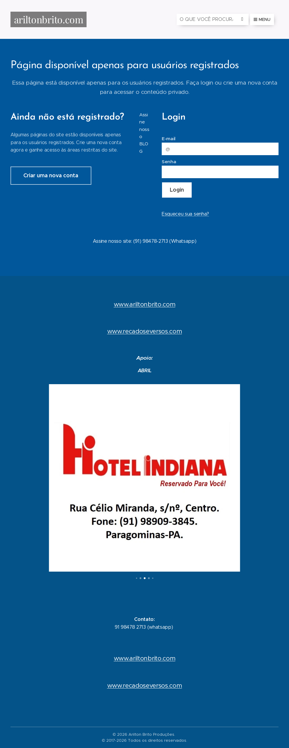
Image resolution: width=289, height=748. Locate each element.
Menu (262, 19)
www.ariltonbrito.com (144, 304)
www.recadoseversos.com (144, 331)
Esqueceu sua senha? (185, 214)
